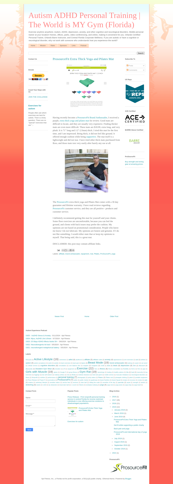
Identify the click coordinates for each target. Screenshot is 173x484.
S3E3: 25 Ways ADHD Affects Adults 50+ (42, 341)
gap (144, 369)
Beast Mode (95, 362)
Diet (134, 365)
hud (132, 372)
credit (102, 365)
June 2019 (118, 417)
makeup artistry (59, 375)
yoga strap (128, 385)
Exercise (82, 368)
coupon (85, 365)
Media (74, 375)
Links (74, 46)
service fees (66, 382)
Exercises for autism (75, 421)
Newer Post (59, 316)
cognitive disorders (47, 365)
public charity (84, 380)
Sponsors (63, 46)
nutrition (42, 377)
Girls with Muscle (36, 371)
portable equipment (141, 377)
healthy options (119, 372)
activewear (62, 359)
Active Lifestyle (43, 359)
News (27, 377)
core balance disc (74, 365)
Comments (132, 70)
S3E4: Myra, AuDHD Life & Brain (38, 339)
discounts (29, 369)
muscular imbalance (122, 375)
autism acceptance (40, 363)
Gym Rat (85, 371)
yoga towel (137, 385)
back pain (76, 363)
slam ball (84, 382)
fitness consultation (114, 369)
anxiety (107, 360)
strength (135, 382)
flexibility (126, 369)
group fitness (73, 372)
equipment (85, 254)
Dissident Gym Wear (43, 369)
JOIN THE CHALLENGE (37, 97)
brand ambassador (72, 254)
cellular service (32, 365)
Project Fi (42, 380)
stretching (29, 385)
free (139, 369)
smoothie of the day (108, 382)
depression (125, 365)
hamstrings (100, 372)
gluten (55, 372)
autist (50, 363)
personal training (66, 377)
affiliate (61, 254)
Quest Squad (116, 380)
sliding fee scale (94, 382)
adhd (70, 360)
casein (137, 363)
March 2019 (119, 413)
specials (121, 382)
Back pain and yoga (121, 429)
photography (81, 377)
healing (109, 372)
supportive (91, 136)
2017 (114, 400)
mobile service (109, 375)
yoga (113, 254)
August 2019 (119, 442)
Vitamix (81, 385)
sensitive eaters (55, 382)
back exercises (65, 363)
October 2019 (119, 449)
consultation (62, 365)
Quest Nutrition (104, 380)
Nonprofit (34, 377)
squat (128, 382)
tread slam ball (64, 385)
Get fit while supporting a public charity (129, 425)
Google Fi (63, 372)
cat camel (144, 363)
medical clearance (84, 375)
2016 (114, 397)
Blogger (128, 479)
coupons (94, 365)
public (75, 380)
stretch (143, 382)
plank (131, 377)
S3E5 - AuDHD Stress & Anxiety (38, 336)
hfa (127, 372)
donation (58, 369)
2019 (114, 407)
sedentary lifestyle (41, 382)
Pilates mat (109, 377)
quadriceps (94, 380)
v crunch (73, 385)
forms (133, 369)
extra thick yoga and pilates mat (74, 120)
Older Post (114, 316)
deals (115, 365)
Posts (130, 66)
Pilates (96, 254)
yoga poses (118, 385)
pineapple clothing (121, 377)
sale (145, 380)
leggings (36, 375)
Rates (53, 46)
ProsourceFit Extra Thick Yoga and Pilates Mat (90, 409)
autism (28, 363)
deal (108, 365)
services (75, 382)
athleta (143, 359)
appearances (118, 359)
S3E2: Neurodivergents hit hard (38, 345)
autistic (56, 363)
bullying (129, 363)
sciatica (30, 382)
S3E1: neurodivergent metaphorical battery (42, 348)
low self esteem (47, 375)
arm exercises (128, 359)
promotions (51, 380)
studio (38, 385)
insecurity (140, 372)
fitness (102, 369)
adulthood (79, 359)
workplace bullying (92, 385)
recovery (132, 380)
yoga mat (110, 385)
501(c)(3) (28, 359)
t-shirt (44, 385)
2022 (114, 453)
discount (142, 365)
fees (95, 369)
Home (33, 46)
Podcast (83, 46)
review (140, 380)
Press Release (32, 380)
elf (64, 369)
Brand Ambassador (98, 117)
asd (137, 359)
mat (91, 254)
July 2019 (118, 438)
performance (52, 377)
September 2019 (121, 445)
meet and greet (97, 375)
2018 (114, 403)
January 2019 (119, 410)
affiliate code (97, 359)
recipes (125, 380)
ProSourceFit (105, 254)
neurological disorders (138, 375)
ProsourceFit (83, 117)
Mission (43, 46)
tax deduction (53, 385)
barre (83, 363)
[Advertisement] (86, 287)
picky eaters (92, 377)
